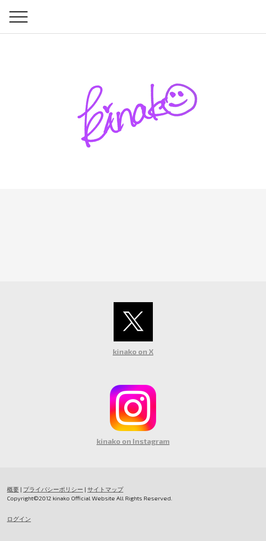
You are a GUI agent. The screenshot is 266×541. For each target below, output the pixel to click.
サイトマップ (105, 489)
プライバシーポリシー (53, 489)
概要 (13, 489)
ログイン (19, 519)
